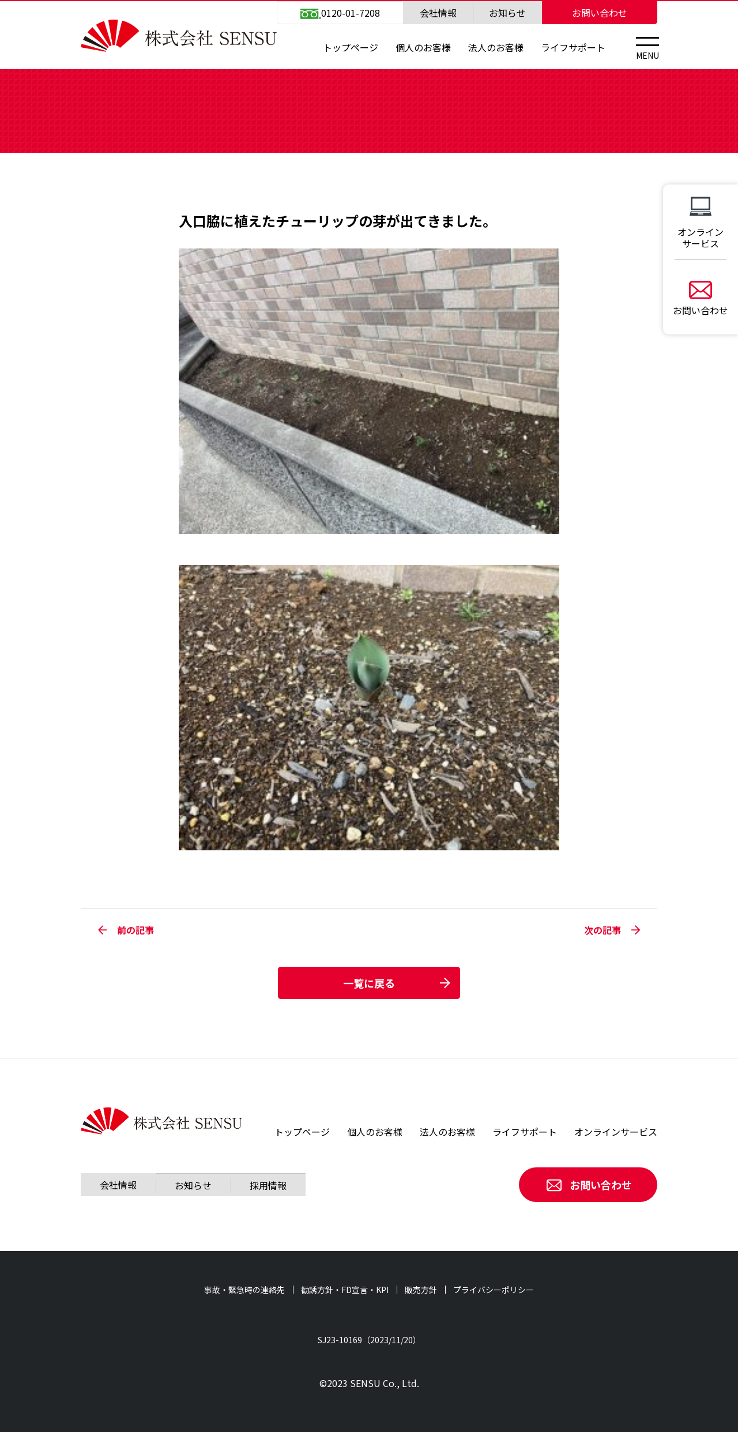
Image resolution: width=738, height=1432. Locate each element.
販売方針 (421, 1290)
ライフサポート (573, 47)
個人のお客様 (423, 47)
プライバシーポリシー (493, 1290)
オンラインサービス (615, 1132)
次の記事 (612, 930)
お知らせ (507, 13)
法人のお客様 (496, 47)
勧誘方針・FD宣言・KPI (345, 1290)
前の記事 (126, 930)
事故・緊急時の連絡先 (244, 1290)
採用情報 (268, 1185)
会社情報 (438, 13)
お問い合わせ (599, 13)
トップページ (350, 47)
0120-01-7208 (340, 13)
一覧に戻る (369, 982)
